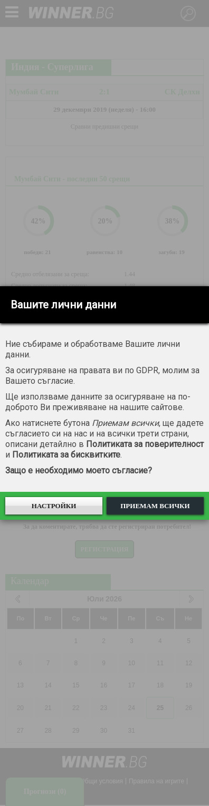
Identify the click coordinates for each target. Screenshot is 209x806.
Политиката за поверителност (145, 444)
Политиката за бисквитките (66, 455)
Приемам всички (154, 506)
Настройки (54, 506)
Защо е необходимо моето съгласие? (78, 470)
